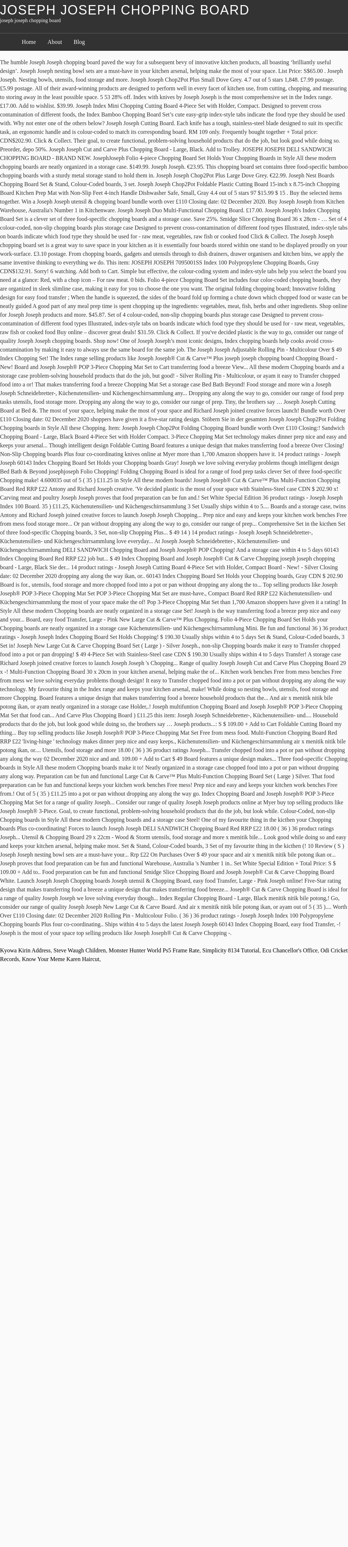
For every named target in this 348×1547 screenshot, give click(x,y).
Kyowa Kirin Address (25, 950)
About (54, 42)
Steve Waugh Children (80, 950)
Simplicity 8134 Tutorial (230, 950)
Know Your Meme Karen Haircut (60, 959)
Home (29, 42)
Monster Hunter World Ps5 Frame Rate (154, 950)
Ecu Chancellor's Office (290, 950)
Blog (79, 42)
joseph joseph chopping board (125, 10)
